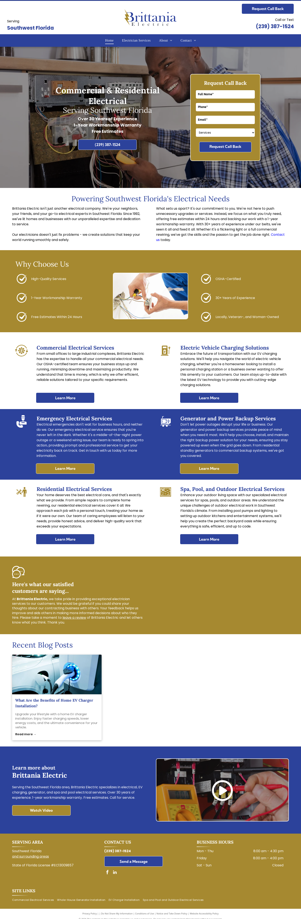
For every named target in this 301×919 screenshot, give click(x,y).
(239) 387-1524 (275, 26)
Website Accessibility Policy (204, 913)
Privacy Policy (89, 913)
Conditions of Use (144, 913)
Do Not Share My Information (117, 913)
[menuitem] (109, 40)
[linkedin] (115, 872)
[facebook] (107, 872)
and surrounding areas (30, 856)
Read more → (25, 734)
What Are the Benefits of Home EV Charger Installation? (54, 703)
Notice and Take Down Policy (172, 913)
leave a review (74, 617)
